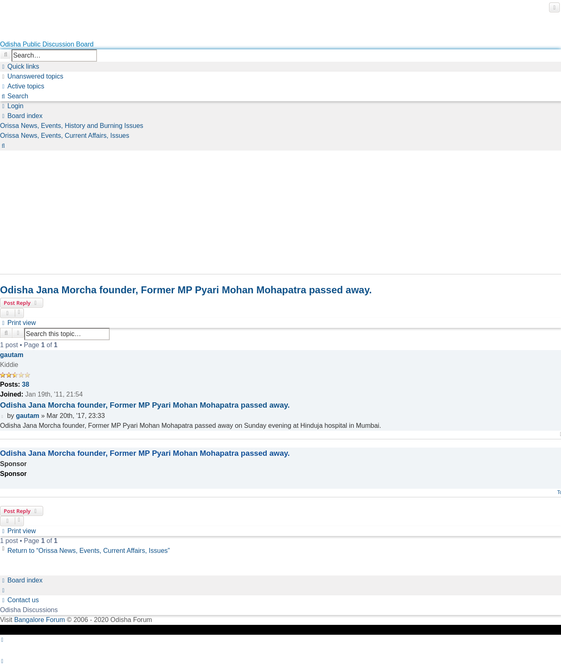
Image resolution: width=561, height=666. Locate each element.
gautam (11, 354)
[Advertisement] (246, 208)
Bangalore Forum (39, 619)
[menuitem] (31, 76)
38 (25, 384)
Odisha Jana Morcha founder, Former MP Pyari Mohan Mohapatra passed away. (186, 289)
